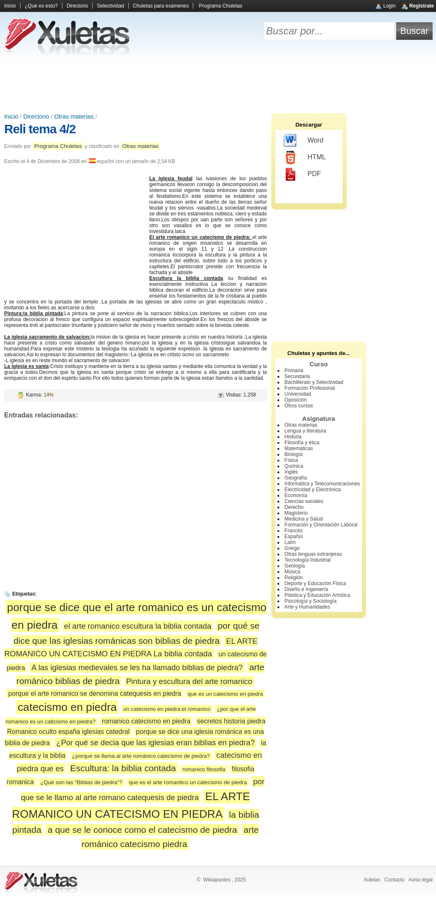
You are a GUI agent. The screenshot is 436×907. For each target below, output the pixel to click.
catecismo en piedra (67, 707)
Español (294, 536)
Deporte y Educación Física (315, 583)
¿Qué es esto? (41, 6)
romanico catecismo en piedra (146, 721)
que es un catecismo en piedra (225, 694)
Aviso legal (420, 880)
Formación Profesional (310, 388)
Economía (296, 495)
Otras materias (73, 116)
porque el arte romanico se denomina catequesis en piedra (94, 693)
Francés (294, 531)
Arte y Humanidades (307, 607)
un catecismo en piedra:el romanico (166, 709)
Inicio (10, 6)
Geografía (296, 478)
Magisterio (296, 513)
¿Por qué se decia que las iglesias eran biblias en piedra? (155, 742)
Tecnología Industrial (308, 560)
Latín (290, 542)
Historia (293, 437)
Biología (294, 454)
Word (304, 141)
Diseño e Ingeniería (306, 589)
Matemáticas (299, 448)
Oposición (296, 400)
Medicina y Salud (304, 519)
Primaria (294, 370)
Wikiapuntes (216, 880)
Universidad (298, 394)
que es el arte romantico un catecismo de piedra (188, 782)
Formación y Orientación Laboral (321, 525)
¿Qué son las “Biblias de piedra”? (81, 782)
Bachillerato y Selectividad (314, 382)
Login (389, 6)
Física (291, 460)
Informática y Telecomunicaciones (322, 484)
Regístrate (421, 6)
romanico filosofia (204, 769)
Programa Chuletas (220, 6)
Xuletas (371, 880)
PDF (302, 174)
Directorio (77, 6)
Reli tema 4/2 (39, 129)
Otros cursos (299, 406)
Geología (295, 566)
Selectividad (110, 6)
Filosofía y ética (302, 443)
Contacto (394, 880)
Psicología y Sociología (311, 601)
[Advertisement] (218, 84)
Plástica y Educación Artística (317, 595)
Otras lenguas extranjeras (313, 554)
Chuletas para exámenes (161, 6)
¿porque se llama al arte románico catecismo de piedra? (141, 756)
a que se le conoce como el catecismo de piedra (142, 829)
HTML (305, 157)
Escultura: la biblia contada (123, 768)
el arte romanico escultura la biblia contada (137, 626)
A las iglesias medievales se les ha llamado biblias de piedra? (137, 667)
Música (293, 572)
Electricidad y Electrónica (313, 489)
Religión (294, 577)
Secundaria (297, 376)
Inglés (291, 472)
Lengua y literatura (305, 431)
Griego (292, 548)
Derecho (294, 507)
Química (294, 466)
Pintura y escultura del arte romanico (189, 681)
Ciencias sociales (304, 501)
